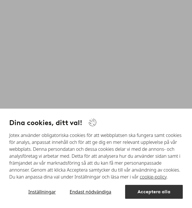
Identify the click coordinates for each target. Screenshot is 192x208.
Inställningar (42, 192)
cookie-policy (153, 177)
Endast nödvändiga (90, 192)
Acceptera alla (154, 191)
